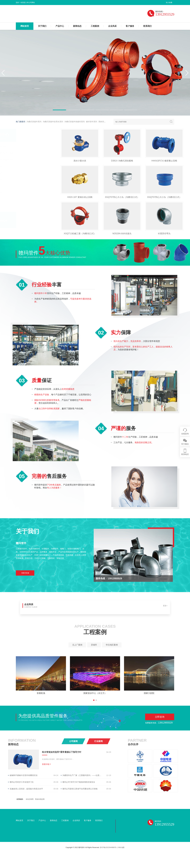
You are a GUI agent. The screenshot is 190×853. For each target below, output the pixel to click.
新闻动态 (77, 26)
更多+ (118, 606)
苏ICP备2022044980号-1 (108, 847)
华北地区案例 (101, 644)
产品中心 (60, 26)
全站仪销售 (30, 799)
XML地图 (121, 847)
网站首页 (24, 26)
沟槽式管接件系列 (34, 122)
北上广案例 (89, 644)
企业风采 (112, 26)
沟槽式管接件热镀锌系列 (74, 122)
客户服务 (130, 26)
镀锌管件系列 (91, 122)
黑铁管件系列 (104, 122)
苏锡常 (95, 644)
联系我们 (147, 26)
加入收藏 (169, 2)
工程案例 (95, 26)
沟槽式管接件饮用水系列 (53, 122)
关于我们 (42, 26)
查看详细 (25, 573)
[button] (3, 73)
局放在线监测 (39, 799)
